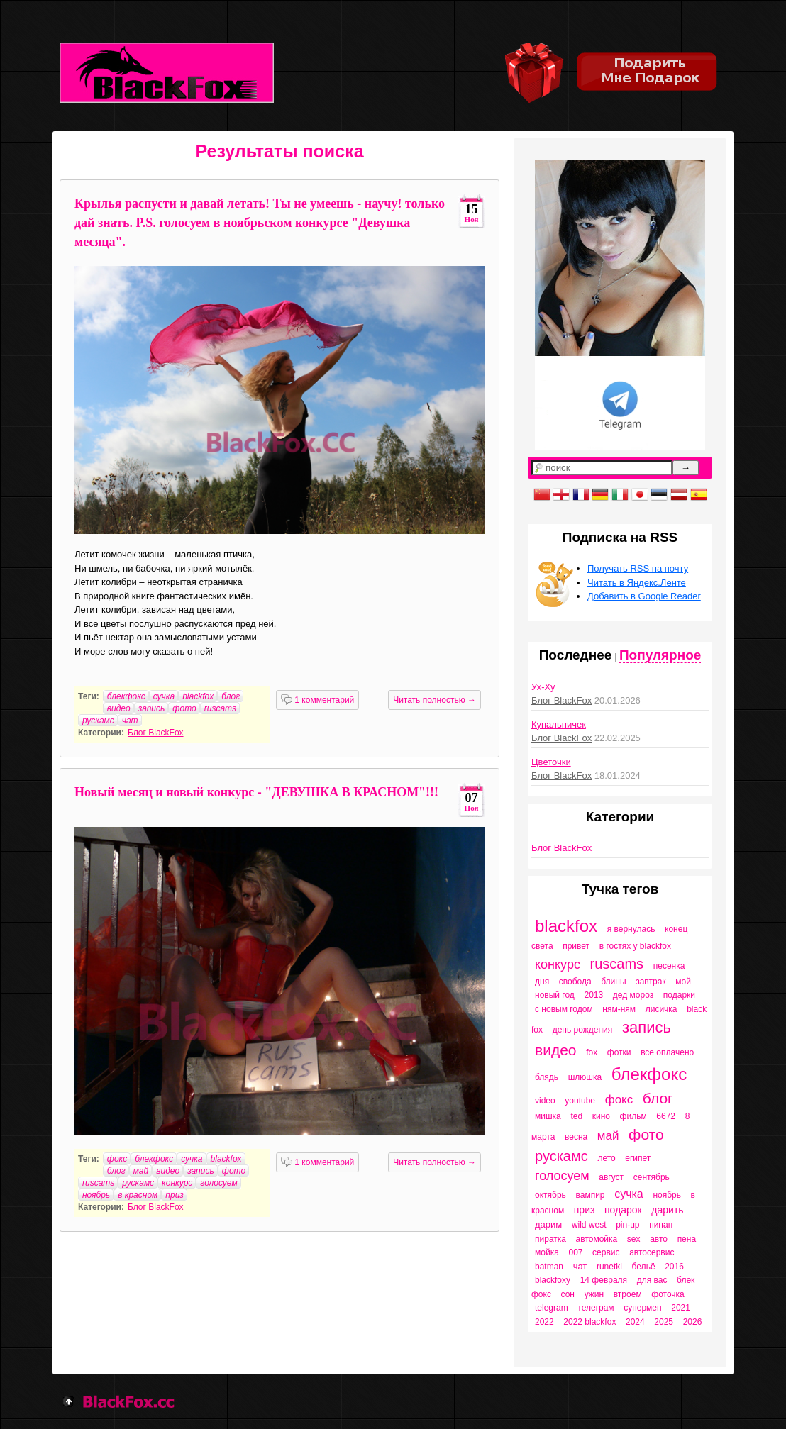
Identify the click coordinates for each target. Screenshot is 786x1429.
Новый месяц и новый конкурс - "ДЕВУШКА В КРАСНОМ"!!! (256, 792)
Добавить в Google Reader (644, 596)
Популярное (660, 654)
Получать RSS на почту (637, 568)
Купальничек (558, 724)
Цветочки (551, 762)
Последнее (575, 654)
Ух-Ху (543, 687)
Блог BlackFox (156, 733)
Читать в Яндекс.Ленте (636, 582)
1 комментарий (317, 700)
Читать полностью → (434, 700)
